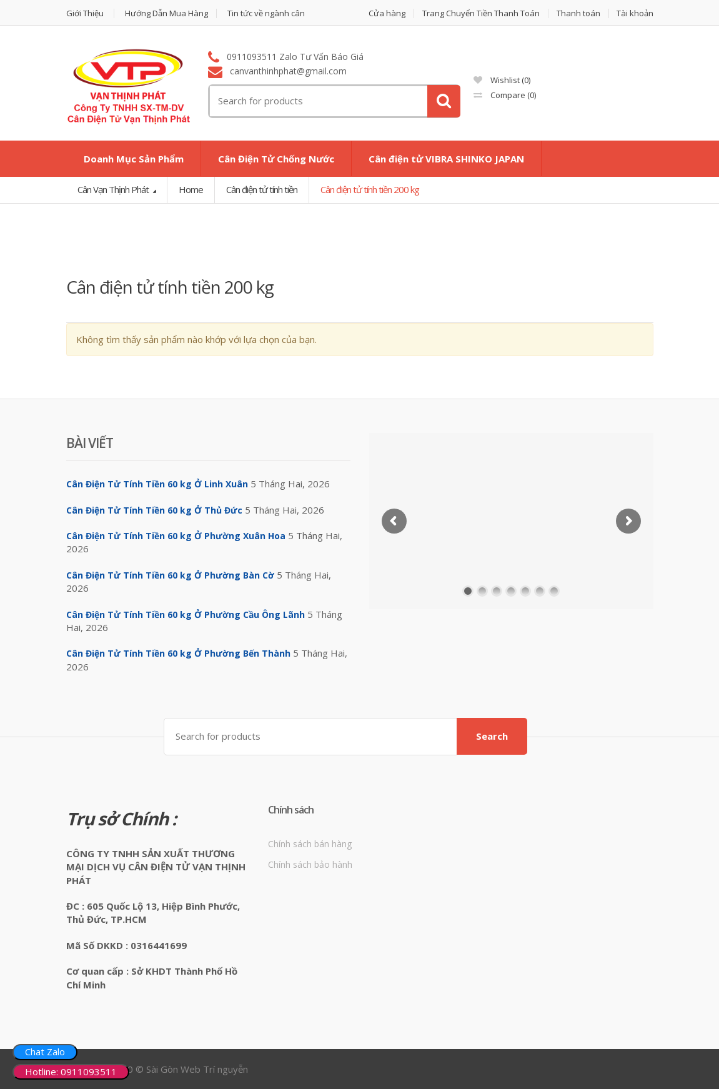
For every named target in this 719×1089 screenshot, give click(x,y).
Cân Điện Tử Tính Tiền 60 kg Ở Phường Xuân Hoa (175, 536)
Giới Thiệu (85, 13)
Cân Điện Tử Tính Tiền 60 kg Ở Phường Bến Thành (178, 653)
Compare (505, 95)
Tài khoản (635, 13)
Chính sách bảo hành (310, 864)
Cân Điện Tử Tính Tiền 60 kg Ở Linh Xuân (157, 484)
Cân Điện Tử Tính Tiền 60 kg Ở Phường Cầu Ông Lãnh (185, 614)
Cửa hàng (387, 13)
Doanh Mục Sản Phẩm (134, 158)
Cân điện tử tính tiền (261, 189)
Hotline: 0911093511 (71, 1071)
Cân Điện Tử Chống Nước (276, 158)
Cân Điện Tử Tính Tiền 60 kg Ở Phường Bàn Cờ (170, 575)
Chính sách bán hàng (310, 844)
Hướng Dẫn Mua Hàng (166, 13)
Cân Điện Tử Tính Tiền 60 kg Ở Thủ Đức (154, 510)
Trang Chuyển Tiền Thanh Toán (481, 13)
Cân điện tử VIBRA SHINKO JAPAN (446, 158)
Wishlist (502, 80)
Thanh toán (578, 13)
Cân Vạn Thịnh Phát (114, 189)
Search (492, 736)
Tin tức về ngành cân (266, 13)
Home (191, 189)
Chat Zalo (45, 1051)
